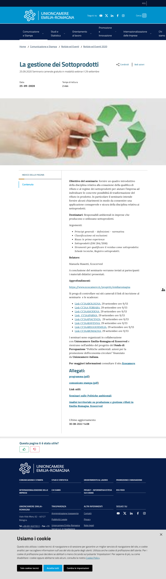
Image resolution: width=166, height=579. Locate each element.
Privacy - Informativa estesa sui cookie (98, 491)
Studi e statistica (60, 480)
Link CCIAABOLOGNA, (88, 303)
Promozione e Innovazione (129, 480)
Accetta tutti (53, 568)
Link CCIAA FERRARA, (87, 307)
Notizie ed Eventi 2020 (95, 46)
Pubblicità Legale (59, 519)
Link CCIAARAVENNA (87, 323)
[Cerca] (143, 15)
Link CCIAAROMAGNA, (88, 331)
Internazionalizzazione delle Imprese (33, 491)
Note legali (89, 525)
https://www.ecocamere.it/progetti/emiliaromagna (99, 287)
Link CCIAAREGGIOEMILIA (90, 327)
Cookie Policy (93, 558)
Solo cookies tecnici (29, 568)
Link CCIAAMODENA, (87, 311)
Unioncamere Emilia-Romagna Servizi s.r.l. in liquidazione (66, 527)
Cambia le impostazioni (78, 568)
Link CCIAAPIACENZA (87, 319)
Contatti (88, 513)
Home (23, 46)
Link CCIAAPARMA (86, 315)
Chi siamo (56, 490)
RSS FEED (120, 490)
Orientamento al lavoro (96, 480)
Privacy (87, 519)
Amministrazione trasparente (65, 513)
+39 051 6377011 (31, 526)
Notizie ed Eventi (70, 46)
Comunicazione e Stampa (43, 46)
